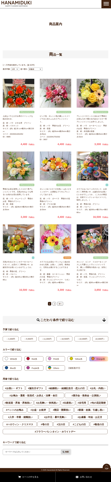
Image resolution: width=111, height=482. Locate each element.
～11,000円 (46, 339)
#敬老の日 (98, 424)
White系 (13, 359)
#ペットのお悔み (15, 410)
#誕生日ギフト (35, 388)
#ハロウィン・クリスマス (19, 424)
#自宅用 (82, 402)
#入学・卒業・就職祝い (20, 417)
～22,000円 (82, 339)
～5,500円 (28, 339)
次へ (60, 303)
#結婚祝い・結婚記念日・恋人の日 (67, 388)
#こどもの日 (79, 424)
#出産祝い (68, 402)
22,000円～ (100, 339)
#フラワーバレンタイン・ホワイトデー (55, 431)
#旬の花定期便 (98, 402)
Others (56, 368)
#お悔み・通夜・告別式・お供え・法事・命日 (33, 395)
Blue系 (13, 368)
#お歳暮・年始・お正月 (90, 417)
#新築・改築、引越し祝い (91, 410)
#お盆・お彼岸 (38, 410)
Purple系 (35, 368)
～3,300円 (10, 339)
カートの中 (27, 476)
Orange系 (100, 359)
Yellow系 (78, 359)
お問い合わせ (86, 476)
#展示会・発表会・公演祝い (86, 395)
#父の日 (61, 424)
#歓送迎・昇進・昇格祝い (18, 402)
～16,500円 (64, 339)
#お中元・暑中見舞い (55, 417)
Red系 (34, 359)
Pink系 (56, 359)
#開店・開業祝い (61, 410)
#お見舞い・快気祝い (47, 402)
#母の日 (45, 424)
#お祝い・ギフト (14, 388)
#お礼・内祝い (97, 388)
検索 (67, 452)
